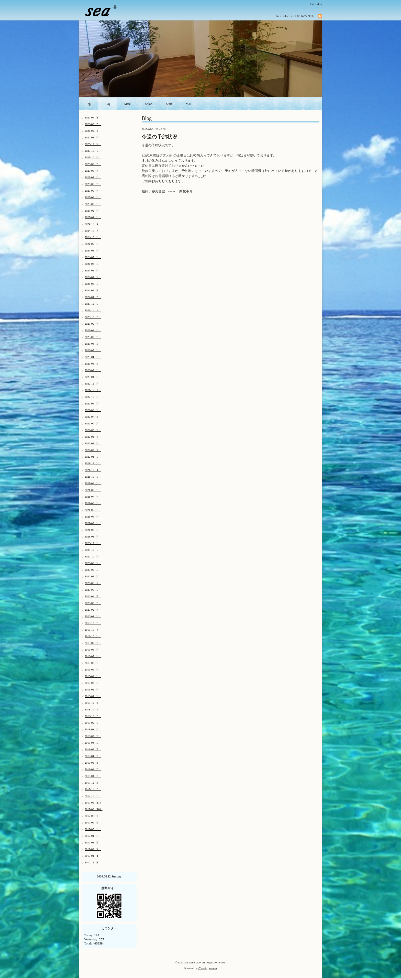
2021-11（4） (93, 469)
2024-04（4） (93, 277)
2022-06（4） (93, 423)
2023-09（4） (93, 323)
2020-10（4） (93, 556)
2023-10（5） (93, 316)
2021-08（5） (93, 489)
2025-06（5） (93, 183)
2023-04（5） (93, 356)
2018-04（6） (93, 755)
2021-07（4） (93, 496)
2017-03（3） (93, 842)
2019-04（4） (93, 676)
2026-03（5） (93, 124)
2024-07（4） (93, 257)
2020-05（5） (93, 589)
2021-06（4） (93, 503)
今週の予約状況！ (162, 136)
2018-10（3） (93, 716)
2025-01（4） (93, 217)
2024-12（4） (93, 223)
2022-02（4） (93, 450)
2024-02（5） (93, 290)
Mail (189, 104)
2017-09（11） (93, 802)
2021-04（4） (93, 516)
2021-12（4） (93, 463)
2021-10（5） (93, 476)
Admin (213, 968)
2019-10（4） (93, 636)
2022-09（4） (93, 403)
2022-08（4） (93, 410)
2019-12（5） (93, 622)
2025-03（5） (93, 203)
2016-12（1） (93, 862)
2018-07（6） (93, 736)
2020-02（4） (93, 609)
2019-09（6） (93, 642)
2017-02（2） (93, 849)
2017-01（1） (93, 855)
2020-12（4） (93, 543)
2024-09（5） (93, 243)
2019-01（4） (93, 696)
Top (88, 104)
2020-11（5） (93, 549)
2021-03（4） (93, 523)
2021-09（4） (93, 483)
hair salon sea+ (192, 962)
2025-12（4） (93, 144)
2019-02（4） (93, 689)
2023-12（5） (93, 303)
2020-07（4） (93, 576)
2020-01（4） (93, 616)
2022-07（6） (93, 416)
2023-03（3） (93, 363)
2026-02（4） (93, 130)
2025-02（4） (93, 210)
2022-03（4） (93, 443)
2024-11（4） (93, 230)
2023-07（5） (93, 336)
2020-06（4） (93, 583)
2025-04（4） (93, 197)
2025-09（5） (93, 164)
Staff (169, 104)
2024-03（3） (93, 283)
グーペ (202, 968)
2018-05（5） (93, 749)
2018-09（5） (93, 722)
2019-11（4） (93, 629)
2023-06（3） (93, 343)
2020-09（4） (93, 563)
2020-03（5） (93, 603)
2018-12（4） (93, 702)
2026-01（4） (93, 137)
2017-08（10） (94, 809)
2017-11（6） (93, 789)
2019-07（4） (93, 656)
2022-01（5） (93, 456)
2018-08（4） (93, 729)
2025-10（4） (93, 157)
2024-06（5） (93, 263)
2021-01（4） (93, 536)
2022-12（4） (93, 383)
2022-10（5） (93, 396)
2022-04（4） (93, 436)
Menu (127, 104)
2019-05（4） (93, 669)
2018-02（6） (93, 769)
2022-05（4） (93, 430)
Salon (148, 104)
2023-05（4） (93, 350)
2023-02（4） (93, 370)
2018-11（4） (93, 709)
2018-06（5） (93, 742)
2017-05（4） (93, 829)
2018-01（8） (93, 775)
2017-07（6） (93, 815)
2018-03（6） (93, 762)
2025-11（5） (93, 150)
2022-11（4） (93, 390)
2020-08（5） (93, 569)
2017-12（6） (93, 782)
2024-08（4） (93, 250)
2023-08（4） (93, 330)
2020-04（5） (93, 596)
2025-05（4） (93, 190)
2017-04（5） (93, 835)
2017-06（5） (93, 822)
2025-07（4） (93, 177)
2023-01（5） (93, 376)
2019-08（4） (93, 649)
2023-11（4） (93, 310)
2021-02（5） (93, 529)
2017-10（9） (93, 795)
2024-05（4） (93, 270)
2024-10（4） (93, 237)
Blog (107, 104)
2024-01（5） (93, 297)
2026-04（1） (93, 117)
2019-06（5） (93, 662)
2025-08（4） (93, 170)
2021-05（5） (93, 509)
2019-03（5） (93, 682)
